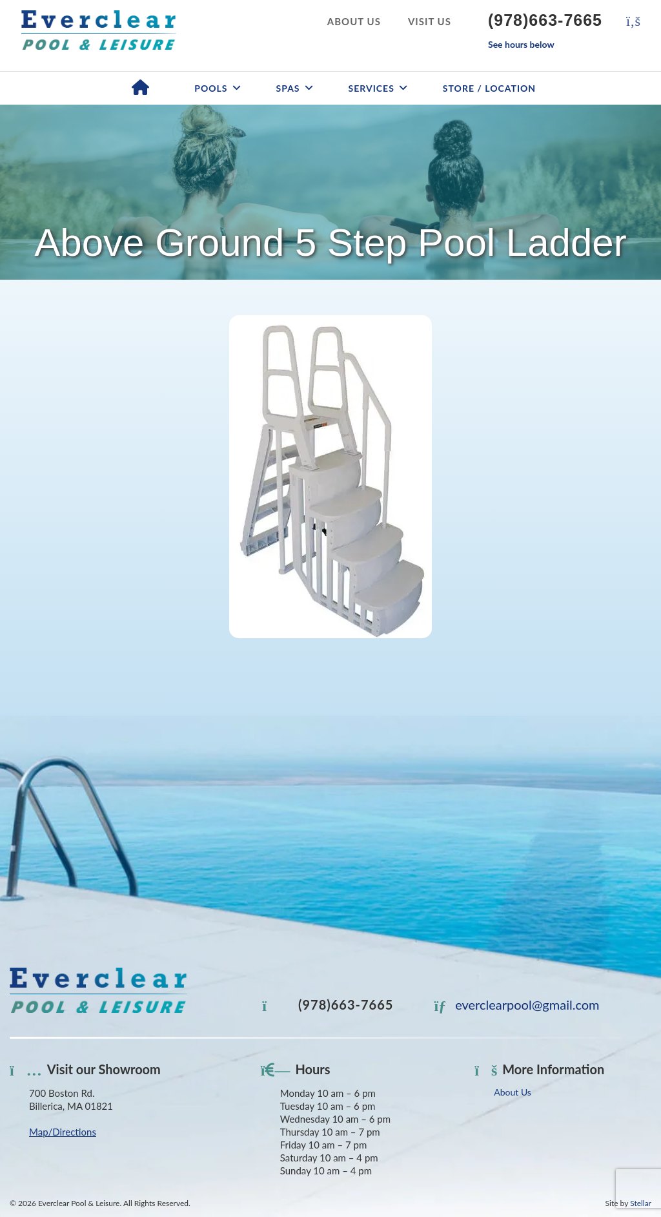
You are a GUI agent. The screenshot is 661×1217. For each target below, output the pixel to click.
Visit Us (429, 21)
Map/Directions (62, 1132)
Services (371, 88)
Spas (288, 88)
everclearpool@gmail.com (517, 1004)
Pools (210, 88)
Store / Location (489, 88)
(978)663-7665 (545, 20)
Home (140, 88)
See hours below (521, 44)
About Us (354, 21)
